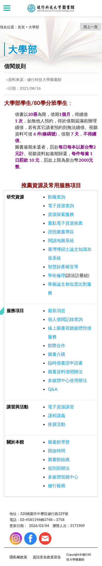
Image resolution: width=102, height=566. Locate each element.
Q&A (52, 389)
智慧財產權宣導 (63, 266)
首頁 (21, 27)
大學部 (34, 27)
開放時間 (56, 450)
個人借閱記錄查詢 (65, 319)
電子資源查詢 (61, 205)
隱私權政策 (18, 557)
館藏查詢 (56, 196)
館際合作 (56, 345)
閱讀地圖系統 (61, 240)
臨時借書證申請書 (65, 362)
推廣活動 (56, 424)
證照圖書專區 (61, 231)
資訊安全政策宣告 (47, 557)
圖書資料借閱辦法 (65, 371)
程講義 (58, 415)
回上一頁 (91, 27)
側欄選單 (7, 8)
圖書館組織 (59, 459)
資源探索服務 (61, 214)
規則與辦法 (59, 468)
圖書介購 (56, 354)
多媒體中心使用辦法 (67, 380)
